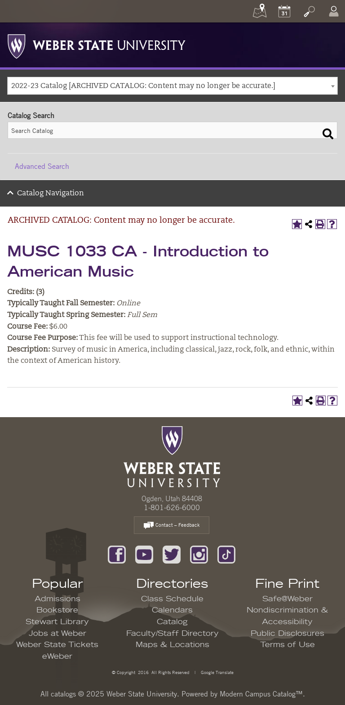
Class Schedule (172, 599)
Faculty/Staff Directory (172, 633)
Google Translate (216, 672)
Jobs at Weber (57, 633)
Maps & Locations (172, 644)
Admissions (57, 599)
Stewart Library (57, 622)
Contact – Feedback (171, 525)
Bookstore (57, 610)
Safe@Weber (287, 599)
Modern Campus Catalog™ (261, 693)
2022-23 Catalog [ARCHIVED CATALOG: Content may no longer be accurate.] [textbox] (143, 86)
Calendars (172, 610)
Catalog (172, 622)
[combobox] (172, 86)
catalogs (63, 693)
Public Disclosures (287, 633)
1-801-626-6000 (172, 507)
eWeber (57, 656)
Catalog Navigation (50, 193)
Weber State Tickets (57, 644)
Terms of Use (287, 644)
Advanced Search (42, 166)
